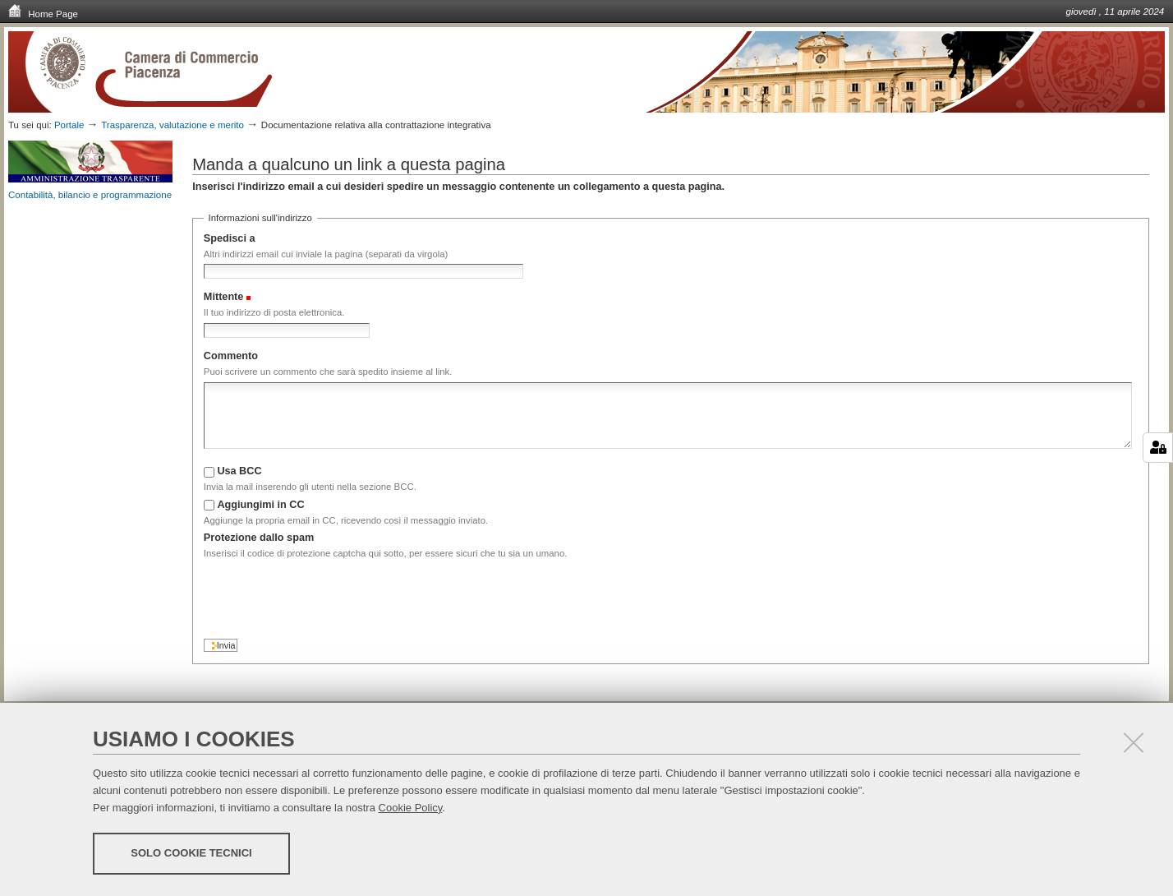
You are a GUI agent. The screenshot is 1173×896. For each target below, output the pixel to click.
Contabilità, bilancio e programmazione (90, 195)
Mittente (224, 297)
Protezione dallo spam (259, 537)
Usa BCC (239, 471)
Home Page (43, 13)
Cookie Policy (411, 807)
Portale (69, 125)
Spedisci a (229, 238)
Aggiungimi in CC (260, 504)
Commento (231, 356)
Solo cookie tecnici (191, 853)
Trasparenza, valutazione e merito (172, 125)
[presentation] (328, 595)
